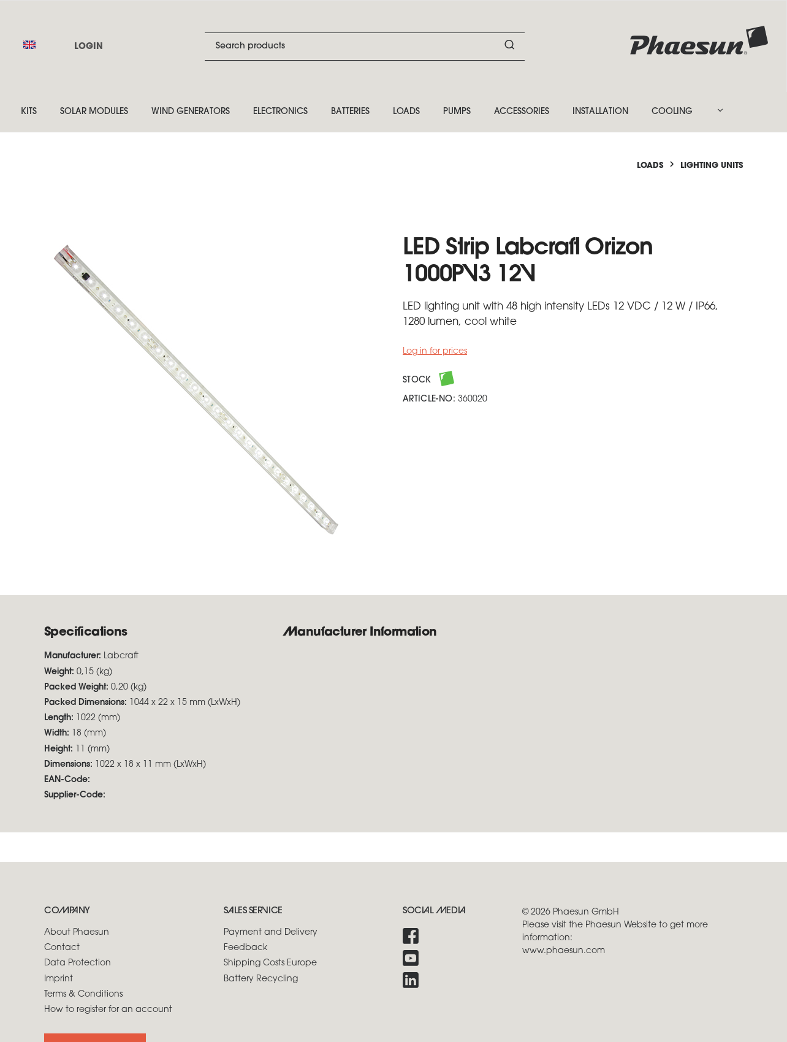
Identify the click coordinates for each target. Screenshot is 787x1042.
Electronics (280, 111)
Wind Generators (190, 111)
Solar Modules (94, 111)
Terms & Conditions (83, 994)
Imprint (58, 979)
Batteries (350, 111)
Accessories (521, 111)
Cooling (672, 111)
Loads (406, 111)
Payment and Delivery (270, 932)
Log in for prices (435, 351)
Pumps (457, 111)
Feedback (245, 948)
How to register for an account (108, 1009)
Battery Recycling (261, 979)
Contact (62, 948)
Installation (600, 111)
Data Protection (77, 963)
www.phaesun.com (563, 951)
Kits (29, 111)
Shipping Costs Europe (270, 963)
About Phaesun (76, 932)
